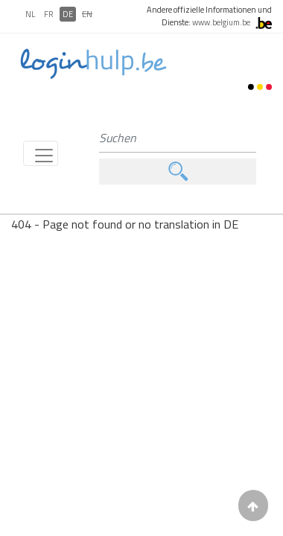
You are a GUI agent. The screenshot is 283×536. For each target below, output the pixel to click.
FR (49, 14)
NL (30, 14)
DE (68, 14)
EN (87, 14)
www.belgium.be (221, 22)
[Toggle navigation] (40, 153)
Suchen (177, 172)
